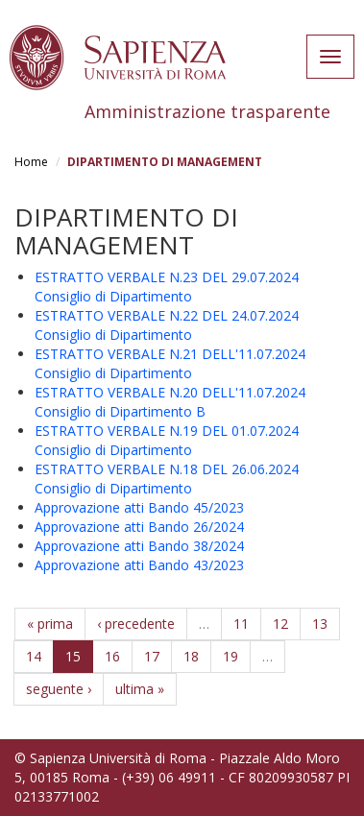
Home (31, 162)
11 (241, 623)
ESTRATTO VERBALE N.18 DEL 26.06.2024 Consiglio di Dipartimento (167, 478)
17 (151, 656)
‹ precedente (136, 623)
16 (112, 656)
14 (33, 656)
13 (320, 623)
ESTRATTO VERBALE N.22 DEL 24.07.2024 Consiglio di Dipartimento (167, 325)
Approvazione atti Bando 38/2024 (139, 546)
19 (230, 656)
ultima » (139, 689)
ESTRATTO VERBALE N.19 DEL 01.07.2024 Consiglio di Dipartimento (167, 440)
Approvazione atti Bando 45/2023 (139, 507)
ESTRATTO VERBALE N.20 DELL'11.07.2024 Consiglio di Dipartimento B (170, 401)
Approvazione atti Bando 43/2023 (139, 565)
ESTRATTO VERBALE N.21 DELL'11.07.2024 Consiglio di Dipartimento (170, 363)
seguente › (58, 689)
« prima (50, 623)
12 (280, 623)
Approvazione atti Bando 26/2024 (139, 526)
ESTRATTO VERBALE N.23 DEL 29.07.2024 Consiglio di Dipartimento (167, 286)
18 (191, 656)
